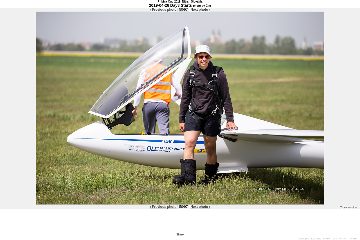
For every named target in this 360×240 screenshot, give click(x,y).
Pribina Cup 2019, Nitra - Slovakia (340, 238)
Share (180, 234)
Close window (348, 207)
